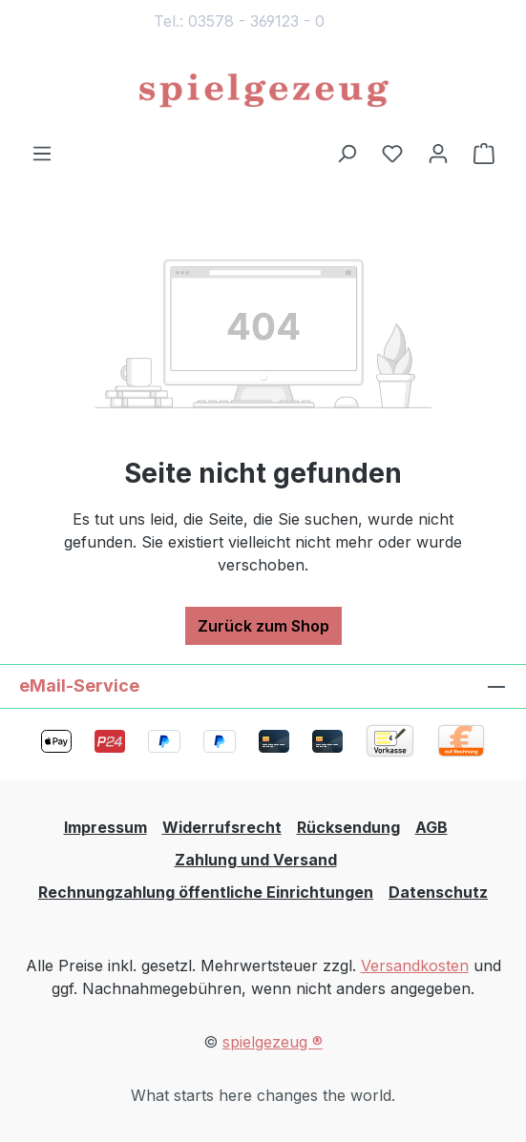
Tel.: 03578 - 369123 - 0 (239, 21)
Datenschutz (438, 892)
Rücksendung (348, 827)
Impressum (105, 827)
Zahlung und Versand (256, 859)
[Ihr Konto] (438, 153)
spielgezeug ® (272, 1041)
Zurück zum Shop (263, 625)
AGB (431, 827)
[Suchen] (346, 153)
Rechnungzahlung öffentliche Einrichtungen (205, 892)
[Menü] (42, 153)
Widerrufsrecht (222, 827)
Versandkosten (415, 965)
